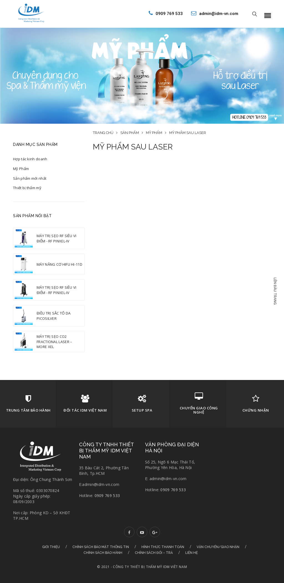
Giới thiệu (51, 547)
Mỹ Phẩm (21, 168)
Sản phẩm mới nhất (29, 178)
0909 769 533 (166, 13)
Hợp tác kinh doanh (30, 158)
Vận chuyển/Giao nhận (218, 547)
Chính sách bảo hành (102, 553)
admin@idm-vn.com (214, 13)
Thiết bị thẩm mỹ (27, 187)
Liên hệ (191, 553)
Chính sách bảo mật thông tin (100, 547)
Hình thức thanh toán (162, 547)
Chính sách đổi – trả (154, 553)
